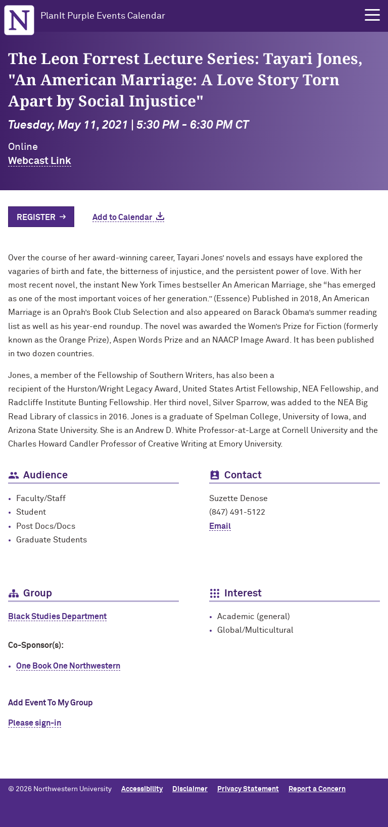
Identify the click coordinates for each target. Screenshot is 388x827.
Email (220, 526)
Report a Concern (317, 789)
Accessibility (142, 789)
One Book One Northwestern (68, 666)
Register (36, 217)
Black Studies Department (57, 617)
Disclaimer (190, 789)
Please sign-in (34, 723)
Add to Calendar (122, 217)
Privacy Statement (248, 789)
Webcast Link (39, 161)
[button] (372, 15)
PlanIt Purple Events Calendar (102, 16)
